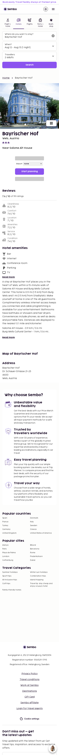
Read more (8, 277)
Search (30, 65)
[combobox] (27, 37)
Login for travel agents (29, 708)
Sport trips (6, 576)
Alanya (5, 545)
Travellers (10, 54)
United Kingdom (9, 533)
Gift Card (30, 697)
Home (6, 78)
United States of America (41, 533)
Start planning (29, 171)
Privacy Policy (30, 673)
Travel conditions (29, 679)
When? (8, 44)
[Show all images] (51, 123)
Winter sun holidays (38, 572)
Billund (33, 545)
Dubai (32, 560)
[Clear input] (53, 36)
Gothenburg (7, 560)
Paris (4, 549)
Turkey (5, 525)
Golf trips (6, 583)
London (5, 556)
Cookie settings (29, 719)
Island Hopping (36, 580)
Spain (4, 518)
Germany (6, 529)
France (5, 522)
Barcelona (34, 549)
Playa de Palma (9, 553)
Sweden (33, 525)
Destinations (29, 691)
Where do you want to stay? (19, 34)
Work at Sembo (29, 685)
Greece (33, 529)
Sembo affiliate (30, 702)
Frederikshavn (36, 556)
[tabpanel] (29, 49)
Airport (19, 164)
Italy (32, 522)
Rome (32, 553)
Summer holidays (9, 572)
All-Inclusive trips (9, 580)
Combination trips (38, 576)
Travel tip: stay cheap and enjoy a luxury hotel (41, 584)
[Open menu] (53, 9)
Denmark (34, 518)
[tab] (7, 23)
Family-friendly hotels (11, 590)
